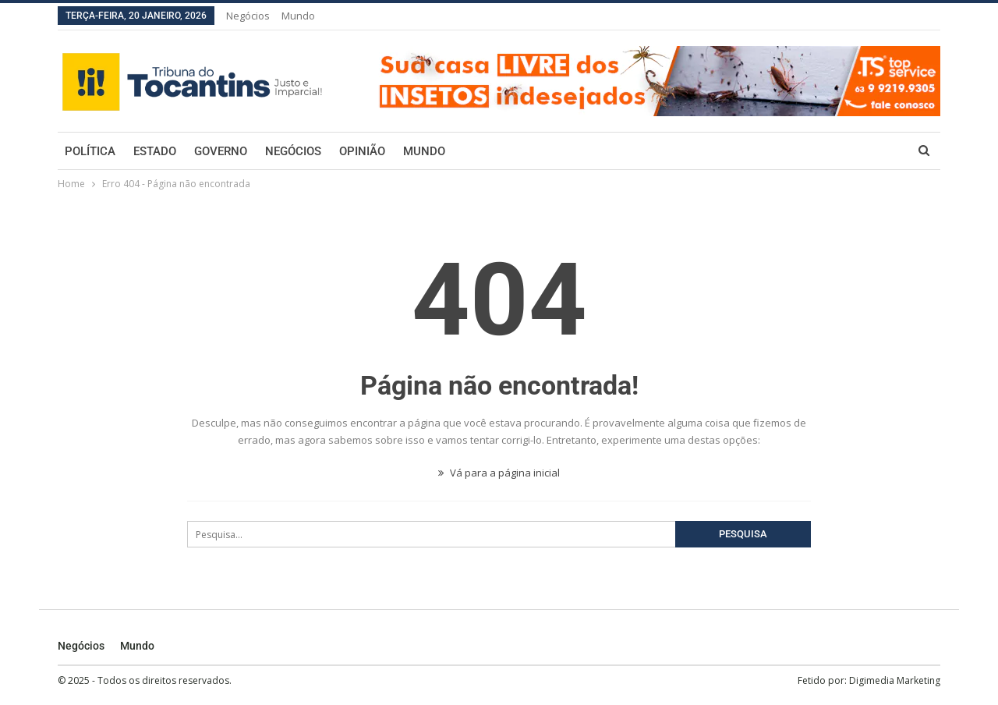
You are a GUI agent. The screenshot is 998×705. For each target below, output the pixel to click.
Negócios (248, 16)
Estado (154, 151)
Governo (220, 151)
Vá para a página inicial (499, 473)
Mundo (298, 16)
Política (90, 151)
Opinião (362, 151)
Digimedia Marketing (894, 680)
